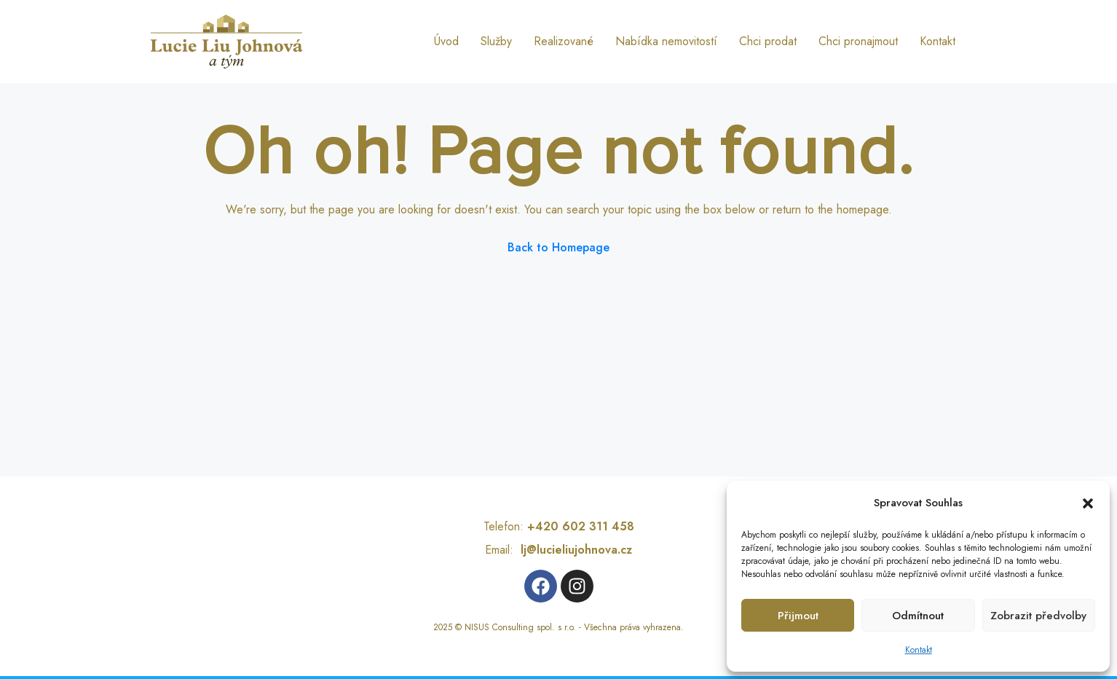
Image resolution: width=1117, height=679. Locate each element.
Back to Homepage (558, 247)
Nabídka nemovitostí (666, 41)
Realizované (563, 41)
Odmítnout (918, 616)
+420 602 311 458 (580, 526)
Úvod (446, 41)
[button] (1088, 502)
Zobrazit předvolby (1038, 616)
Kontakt (918, 649)
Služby (496, 41)
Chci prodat (768, 41)
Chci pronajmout (858, 41)
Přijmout (798, 616)
